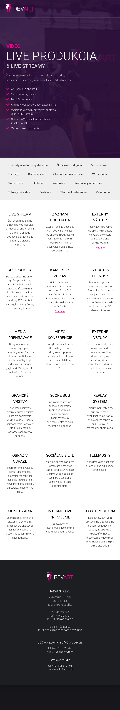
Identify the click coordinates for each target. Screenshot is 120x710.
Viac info (100, 254)
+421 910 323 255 (62, 673)
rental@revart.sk (64, 676)
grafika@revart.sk (64, 694)
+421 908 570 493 (62, 690)
